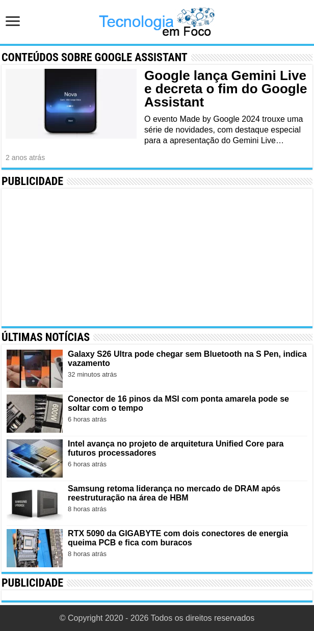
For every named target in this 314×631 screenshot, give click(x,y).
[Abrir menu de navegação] (13, 22)
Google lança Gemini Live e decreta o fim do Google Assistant (225, 89)
